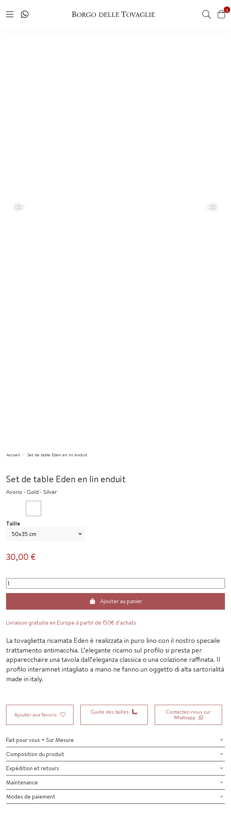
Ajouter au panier (115, 601)
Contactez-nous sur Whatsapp (188, 714)
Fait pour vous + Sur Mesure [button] (114, 740)
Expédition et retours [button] (114, 768)
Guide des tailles (113, 711)
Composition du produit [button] (114, 754)
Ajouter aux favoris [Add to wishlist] (39, 714)
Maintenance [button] (114, 782)
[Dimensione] (45, 534)
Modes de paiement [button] (114, 797)
